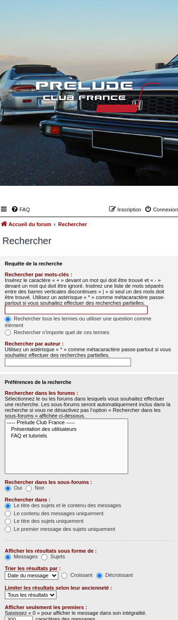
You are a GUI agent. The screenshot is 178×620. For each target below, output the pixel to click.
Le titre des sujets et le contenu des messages (63, 505)
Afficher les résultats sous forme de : (51, 551)
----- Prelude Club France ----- (66, 422)
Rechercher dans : (27, 499)
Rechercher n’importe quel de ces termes (57, 332)
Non (35, 488)
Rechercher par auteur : (34, 343)
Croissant (77, 575)
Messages (21, 556)
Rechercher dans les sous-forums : (48, 482)
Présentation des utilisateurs (66, 429)
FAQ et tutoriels (66, 436)
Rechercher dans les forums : (41, 393)
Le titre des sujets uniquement (44, 521)
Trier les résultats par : (33, 568)
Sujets (53, 556)
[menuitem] (20, 209)
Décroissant (114, 575)
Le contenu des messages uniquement (54, 513)
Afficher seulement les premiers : (46, 607)
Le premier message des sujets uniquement (60, 529)
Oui (13, 488)
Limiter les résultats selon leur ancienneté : (58, 588)
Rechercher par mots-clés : (38, 274)
